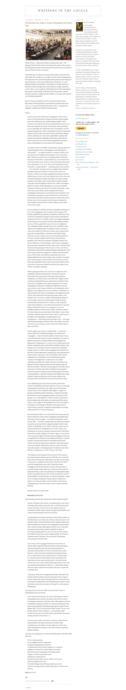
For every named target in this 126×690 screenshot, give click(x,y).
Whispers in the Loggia (63, 10)
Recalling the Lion (81, 144)
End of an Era (80, 160)
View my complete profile (85, 108)
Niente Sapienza (80, 157)
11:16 (47, 681)
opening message (30, 106)
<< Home (28, 687)
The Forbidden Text (81, 141)
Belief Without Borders (82, 154)
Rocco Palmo (89, 22)
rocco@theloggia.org (82, 135)
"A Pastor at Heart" (81, 146)
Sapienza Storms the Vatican (84, 152)
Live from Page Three (82, 118)
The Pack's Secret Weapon (83, 149)
